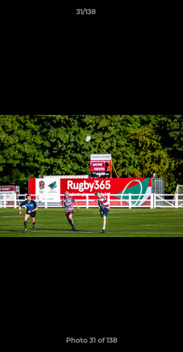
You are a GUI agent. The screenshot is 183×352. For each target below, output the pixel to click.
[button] (148, 14)
